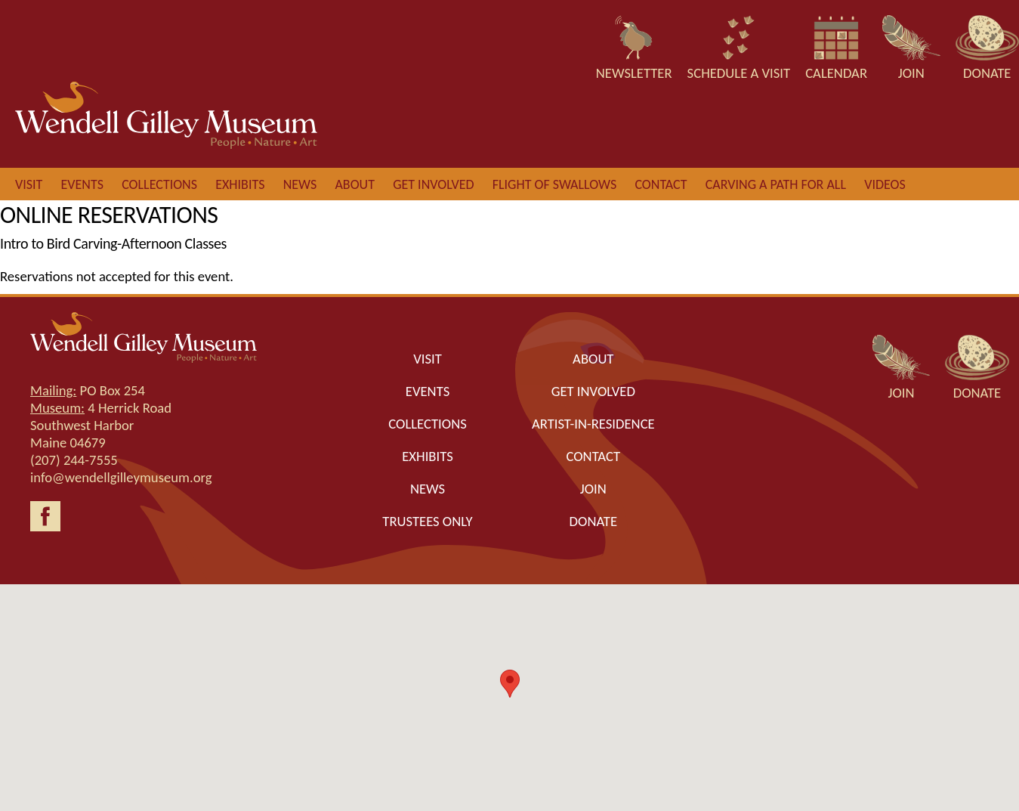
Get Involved (593, 391)
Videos (885, 184)
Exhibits (239, 184)
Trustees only (427, 521)
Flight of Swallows (554, 184)
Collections (159, 184)
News (300, 184)
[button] (510, 684)
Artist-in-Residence (593, 423)
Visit (28, 184)
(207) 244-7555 (74, 460)
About (354, 184)
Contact (661, 184)
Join (593, 488)
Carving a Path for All (776, 184)
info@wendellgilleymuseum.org (121, 477)
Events (82, 184)
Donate (593, 521)
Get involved (433, 184)
